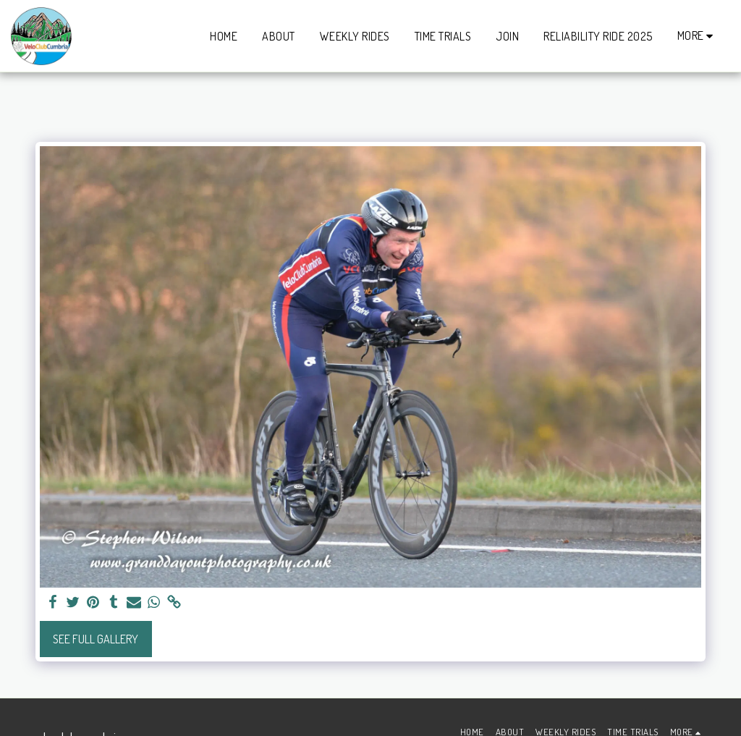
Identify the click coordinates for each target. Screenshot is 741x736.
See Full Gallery (95, 639)
